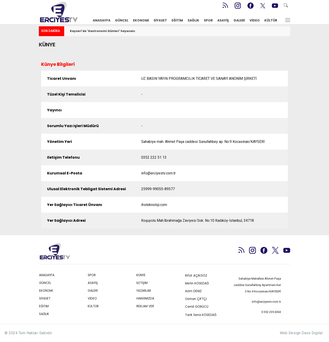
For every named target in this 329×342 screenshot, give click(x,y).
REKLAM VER (145, 306)
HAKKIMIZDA (145, 298)
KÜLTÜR (270, 20)
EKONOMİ (141, 20)
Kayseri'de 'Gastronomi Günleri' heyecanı (102, 31)
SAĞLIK (193, 20)
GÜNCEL (121, 20)
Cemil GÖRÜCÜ (196, 307)
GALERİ (239, 20)
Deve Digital (312, 333)
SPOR (208, 20)
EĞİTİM (177, 20)
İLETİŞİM (142, 283)
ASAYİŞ (223, 20)
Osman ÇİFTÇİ (196, 299)
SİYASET (160, 20)
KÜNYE (141, 275)
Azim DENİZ (193, 291)
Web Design (290, 333)
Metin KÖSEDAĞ (197, 283)
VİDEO (254, 20)
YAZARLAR (143, 291)
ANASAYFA (101, 20)
